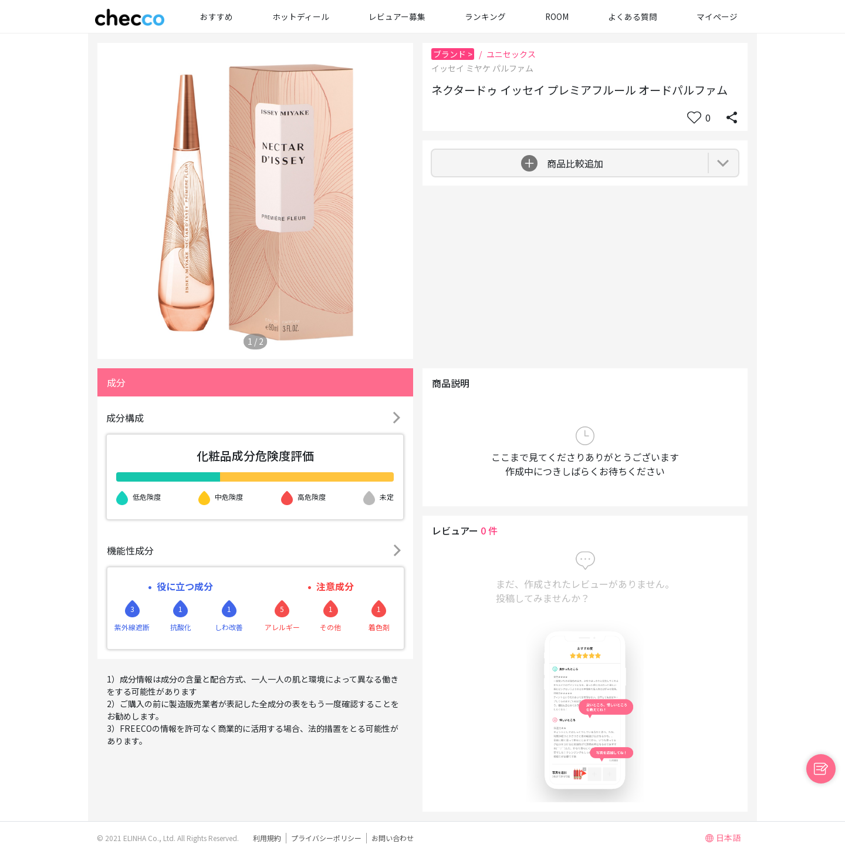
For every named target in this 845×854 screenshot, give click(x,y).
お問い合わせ (392, 838)
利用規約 (267, 838)
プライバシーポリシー (326, 838)
